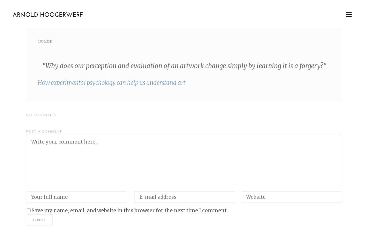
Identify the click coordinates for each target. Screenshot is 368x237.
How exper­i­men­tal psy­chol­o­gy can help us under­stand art (111, 83)
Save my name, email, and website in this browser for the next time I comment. (130, 210)
